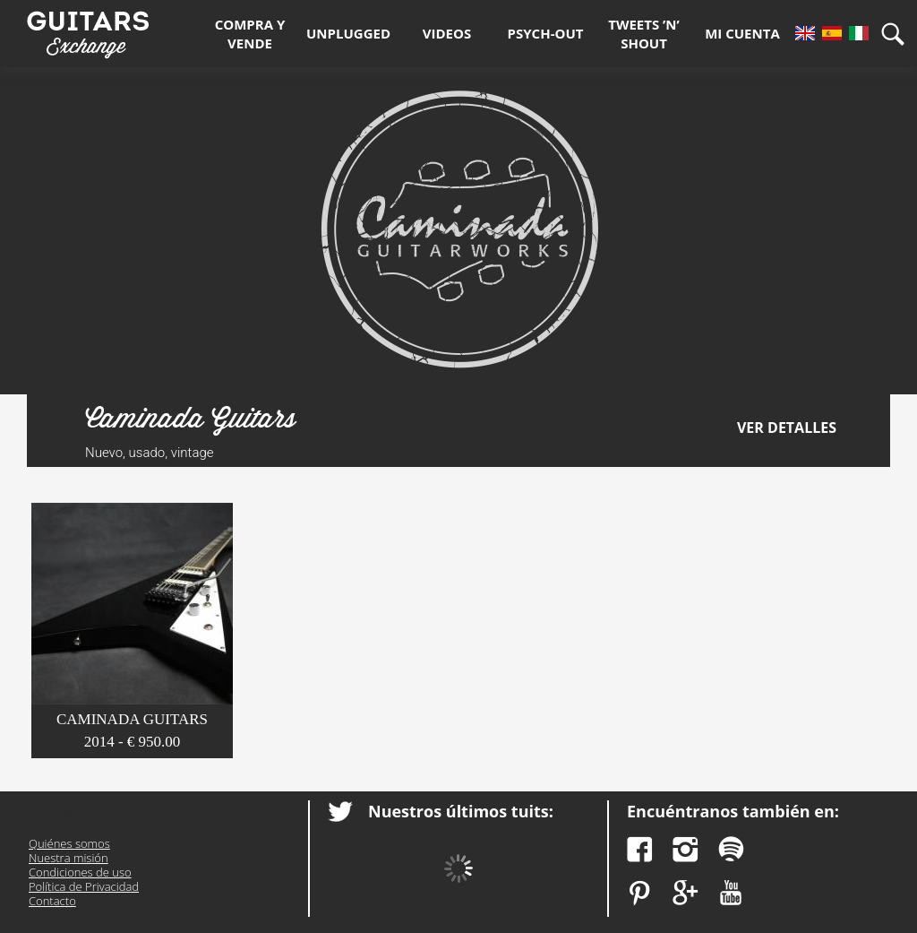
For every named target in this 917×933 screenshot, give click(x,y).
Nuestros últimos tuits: (460, 811)
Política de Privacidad (84, 886)
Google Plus (685, 893)
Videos (447, 33)
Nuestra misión (68, 858)
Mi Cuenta (742, 33)
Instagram (685, 849)
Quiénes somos (69, 843)
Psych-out (546, 33)
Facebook (640, 849)
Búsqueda (899, 33)
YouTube (731, 893)
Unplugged (348, 33)
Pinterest (640, 893)
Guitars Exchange (88, 29)
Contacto (52, 901)
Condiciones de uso (80, 872)
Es (831, 33)
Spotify (731, 849)
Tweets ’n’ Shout (644, 33)
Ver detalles (786, 427)
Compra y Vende (250, 33)
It (858, 33)
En (805, 33)
